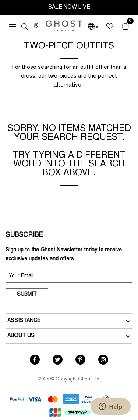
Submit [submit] (27, 294)
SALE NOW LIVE (69, 7)
